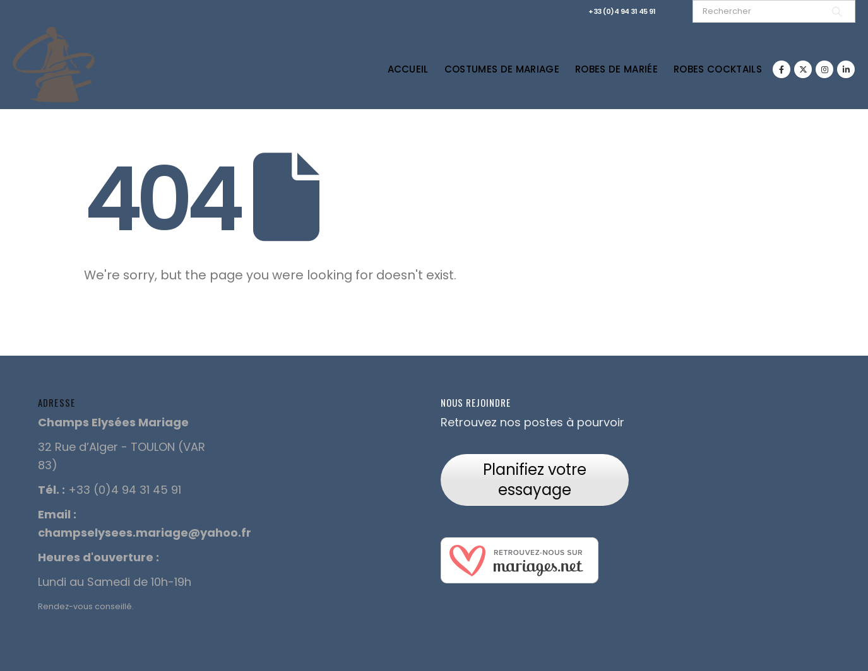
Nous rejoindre (476, 402)
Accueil (408, 69)
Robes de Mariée (616, 69)
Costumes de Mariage (501, 69)
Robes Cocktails (718, 69)
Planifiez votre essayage (534, 479)
